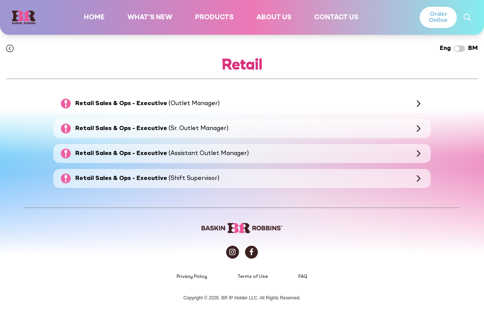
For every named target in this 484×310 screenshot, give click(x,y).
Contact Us (336, 17)
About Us (274, 17)
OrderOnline (438, 17)
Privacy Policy (192, 276)
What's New (149, 17)
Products (214, 17)
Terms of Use (252, 276)
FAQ (302, 276)
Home (94, 17)
